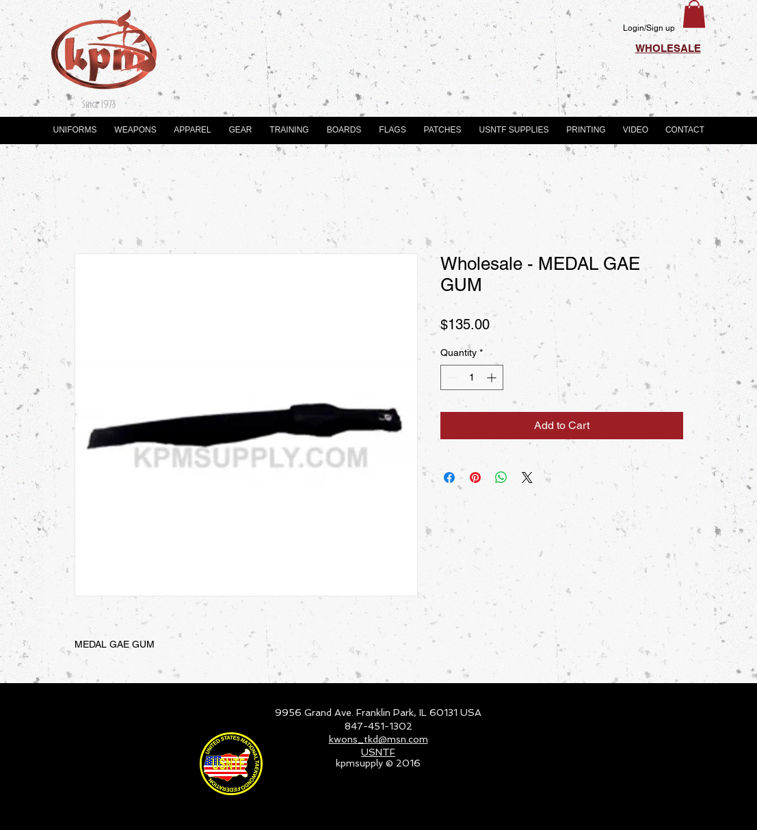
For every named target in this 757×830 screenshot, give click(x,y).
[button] (694, 14)
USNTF (378, 752)
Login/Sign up (649, 28)
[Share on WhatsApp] (501, 477)
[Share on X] (527, 477)
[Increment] (492, 377)
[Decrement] (451, 377)
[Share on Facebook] (449, 477)
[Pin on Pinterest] (475, 477)
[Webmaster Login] (663, 813)
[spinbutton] (472, 377)
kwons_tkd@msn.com (378, 739)
